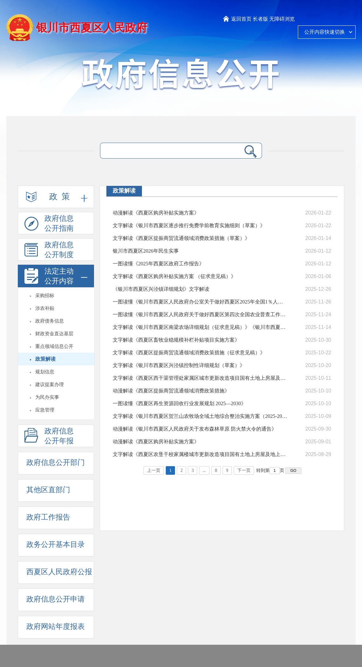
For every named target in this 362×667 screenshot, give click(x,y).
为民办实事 (47, 397)
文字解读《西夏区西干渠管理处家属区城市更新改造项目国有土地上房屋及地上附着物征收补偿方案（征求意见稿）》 (200, 378)
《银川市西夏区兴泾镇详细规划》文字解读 (161, 289)
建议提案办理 (49, 384)
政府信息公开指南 (49, 224)
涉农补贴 (44, 308)
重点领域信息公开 (54, 346)
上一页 (153, 470)
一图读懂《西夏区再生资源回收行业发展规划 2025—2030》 (179, 403)
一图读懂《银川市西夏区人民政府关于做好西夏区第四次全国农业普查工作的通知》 (200, 314)
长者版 (260, 19)
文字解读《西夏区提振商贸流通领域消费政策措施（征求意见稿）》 (189, 352)
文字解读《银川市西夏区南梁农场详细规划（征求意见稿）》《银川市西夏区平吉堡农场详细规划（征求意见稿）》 (200, 327)
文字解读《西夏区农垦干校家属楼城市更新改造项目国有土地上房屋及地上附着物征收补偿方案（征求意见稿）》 (200, 454)
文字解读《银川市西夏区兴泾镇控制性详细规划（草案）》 (179, 365)
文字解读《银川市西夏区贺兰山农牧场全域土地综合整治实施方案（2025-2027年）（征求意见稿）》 (200, 416)
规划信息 (44, 371)
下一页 (244, 470)
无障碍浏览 (282, 19)
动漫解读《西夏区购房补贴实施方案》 (156, 212)
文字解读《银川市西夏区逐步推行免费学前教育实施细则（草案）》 (189, 225)
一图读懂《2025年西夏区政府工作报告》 (158, 263)
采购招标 (44, 295)
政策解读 (45, 359)
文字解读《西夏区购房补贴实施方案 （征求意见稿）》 (174, 276)
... (204, 470)
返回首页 (241, 19)
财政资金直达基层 (54, 333)
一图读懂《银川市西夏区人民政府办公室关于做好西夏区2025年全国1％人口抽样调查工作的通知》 (200, 301)
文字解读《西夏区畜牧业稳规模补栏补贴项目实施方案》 (176, 340)
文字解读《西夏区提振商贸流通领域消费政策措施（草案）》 (181, 238)
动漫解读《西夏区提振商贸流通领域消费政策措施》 (171, 390)
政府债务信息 (49, 320)
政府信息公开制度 (49, 251)
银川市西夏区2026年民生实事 (146, 251)
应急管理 (44, 409)
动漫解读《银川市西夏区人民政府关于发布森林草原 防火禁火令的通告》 (195, 429)
